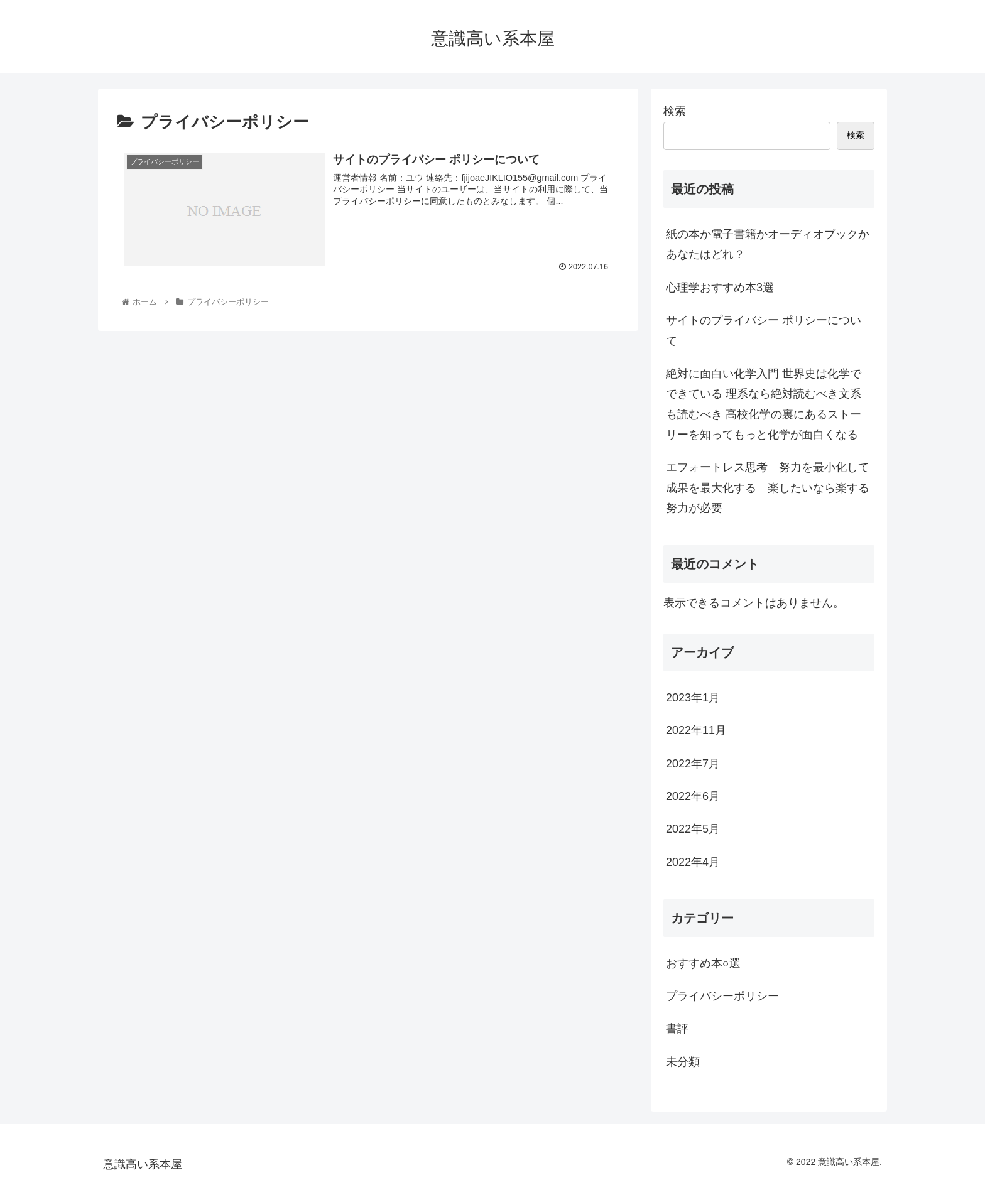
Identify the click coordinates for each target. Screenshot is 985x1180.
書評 (677, 1028)
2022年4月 (693, 862)
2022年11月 (696, 730)
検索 (674, 111)
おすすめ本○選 (703, 963)
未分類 (683, 1062)
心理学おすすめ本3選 (720, 287)
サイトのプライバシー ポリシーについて (763, 330)
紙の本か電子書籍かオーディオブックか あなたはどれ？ (767, 244)
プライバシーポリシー (722, 996)
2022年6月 (693, 796)
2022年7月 (693, 763)
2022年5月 (693, 829)
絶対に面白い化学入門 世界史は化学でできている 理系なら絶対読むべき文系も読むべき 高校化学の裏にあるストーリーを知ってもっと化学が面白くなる (763, 404)
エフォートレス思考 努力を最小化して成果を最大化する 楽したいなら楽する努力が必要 (767, 487)
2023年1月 (693, 697)
